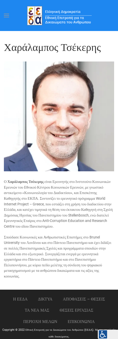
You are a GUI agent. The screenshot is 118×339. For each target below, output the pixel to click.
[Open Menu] (6, 15)
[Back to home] (59, 15)
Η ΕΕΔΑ (20, 299)
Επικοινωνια (81, 321)
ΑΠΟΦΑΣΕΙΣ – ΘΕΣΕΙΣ (84, 299)
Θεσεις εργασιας (76, 310)
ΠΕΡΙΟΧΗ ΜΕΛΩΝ (40, 321)
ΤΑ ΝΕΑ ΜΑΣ (37, 310)
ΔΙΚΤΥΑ (45, 299)
